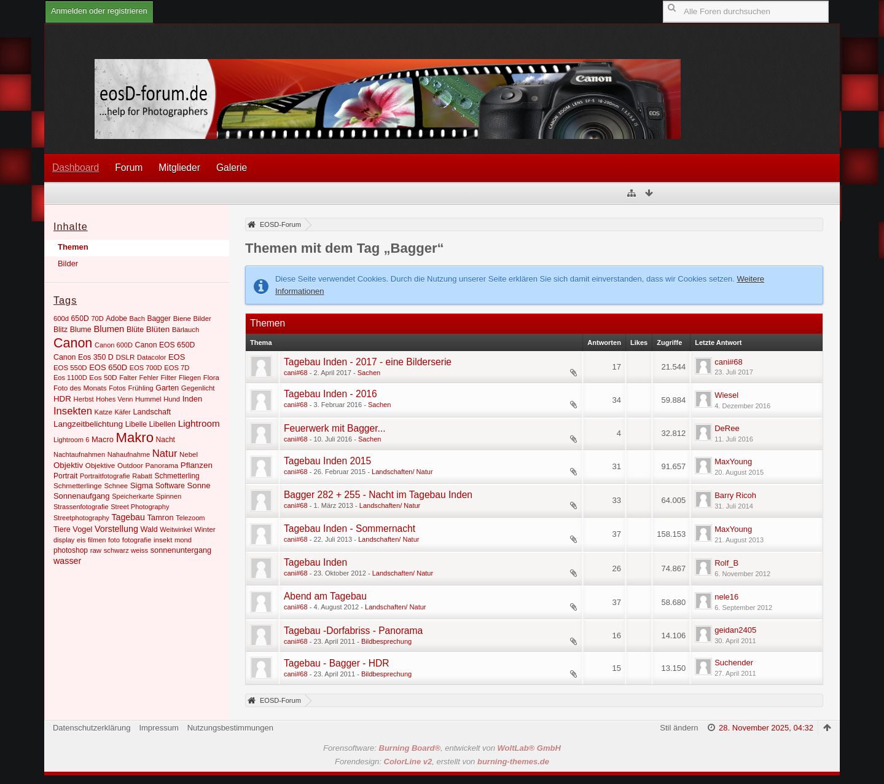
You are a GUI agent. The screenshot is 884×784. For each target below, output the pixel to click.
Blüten (158, 329)
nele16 (726, 596)
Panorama (162, 465)
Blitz (60, 329)
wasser (67, 561)
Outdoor (130, 465)
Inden (192, 398)
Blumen (108, 329)
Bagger (159, 318)
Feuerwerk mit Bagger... (335, 428)
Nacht (165, 439)
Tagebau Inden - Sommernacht (349, 528)
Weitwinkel (176, 529)
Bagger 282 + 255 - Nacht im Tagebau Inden (378, 494)
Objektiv (68, 465)
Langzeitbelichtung (88, 424)
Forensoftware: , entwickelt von (442, 748)
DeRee (726, 428)
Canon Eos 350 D (83, 357)
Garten (167, 388)
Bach (137, 318)
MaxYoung (733, 461)
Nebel (188, 454)
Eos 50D (103, 377)
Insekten (72, 411)
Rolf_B (726, 563)
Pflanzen (197, 465)
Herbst (84, 399)
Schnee (116, 485)
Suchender (733, 662)
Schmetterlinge (77, 485)
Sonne (199, 485)
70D (97, 318)
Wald (149, 529)
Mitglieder (179, 167)
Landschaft (152, 412)
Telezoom (190, 517)
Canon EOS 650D (165, 345)
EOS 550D (70, 367)
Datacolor (151, 357)
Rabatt (142, 476)
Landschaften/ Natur (402, 471)
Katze (103, 412)
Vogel (82, 529)
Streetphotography (81, 517)
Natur (165, 453)
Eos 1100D (70, 377)
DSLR (125, 357)
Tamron (160, 517)
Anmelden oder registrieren (99, 10)
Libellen (162, 424)
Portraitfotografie (105, 476)
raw (95, 550)
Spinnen (168, 496)
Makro (135, 437)
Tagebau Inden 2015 (327, 461)
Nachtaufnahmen (79, 454)
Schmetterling (176, 476)
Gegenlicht (198, 388)
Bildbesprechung (386, 641)
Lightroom (199, 423)
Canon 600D (114, 345)
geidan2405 (735, 630)
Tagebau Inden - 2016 (330, 394)
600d (61, 318)
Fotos (117, 388)
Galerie (231, 167)
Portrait (65, 476)
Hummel (148, 399)
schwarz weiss (126, 550)
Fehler (148, 377)
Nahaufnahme (129, 454)
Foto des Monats (80, 388)
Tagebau (127, 517)
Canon (72, 343)
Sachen (369, 372)
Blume (81, 329)
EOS (176, 357)
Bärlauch (185, 329)
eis (81, 540)
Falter (128, 377)
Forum (129, 167)
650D (80, 318)
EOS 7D (176, 367)
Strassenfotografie (81, 506)
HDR (62, 398)
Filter (168, 377)
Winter (205, 529)
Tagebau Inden (315, 562)
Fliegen (190, 377)
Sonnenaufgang (81, 496)
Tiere (62, 529)
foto (114, 540)
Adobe (116, 318)
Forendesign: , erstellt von (442, 761)
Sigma (141, 485)
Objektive (100, 465)
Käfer (122, 412)
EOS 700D (146, 367)
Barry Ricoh (735, 495)
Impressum (158, 727)
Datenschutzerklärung (91, 727)
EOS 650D (108, 367)
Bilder (68, 263)
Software (170, 485)
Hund (171, 399)
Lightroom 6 (71, 439)
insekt (163, 540)
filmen (97, 540)
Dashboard (75, 167)
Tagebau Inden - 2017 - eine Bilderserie (368, 362)
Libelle (136, 424)
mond (183, 540)
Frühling (140, 388)
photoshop (70, 550)
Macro (103, 439)
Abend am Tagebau (325, 596)
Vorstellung (116, 529)
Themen (73, 246)
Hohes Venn (114, 399)
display (63, 540)
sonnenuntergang (181, 550)
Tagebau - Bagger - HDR (336, 663)
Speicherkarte (133, 496)
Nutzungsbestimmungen (230, 727)
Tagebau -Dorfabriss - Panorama (353, 630)
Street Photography (140, 506)
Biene (182, 318)
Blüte (135, 329)
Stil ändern (679, 727)
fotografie (137, 540)
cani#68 (296, 372)
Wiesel (726, 395)
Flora (211, 377)
